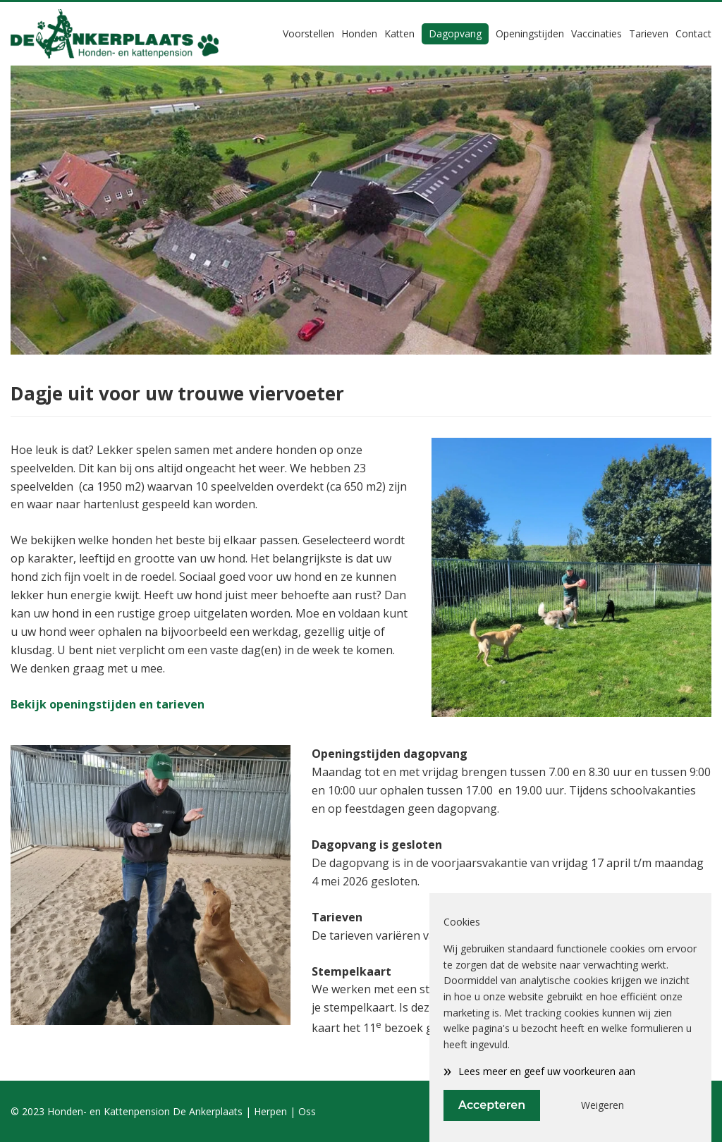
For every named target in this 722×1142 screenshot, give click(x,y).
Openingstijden (530, 33)
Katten (399, 33)
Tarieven (648, 33)
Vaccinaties (596, 33)
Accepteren (491, 1105)
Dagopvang (455, 33)
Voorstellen (308, 33)
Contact (693, 33)
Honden (359, 33)
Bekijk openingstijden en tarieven (107, 704)
